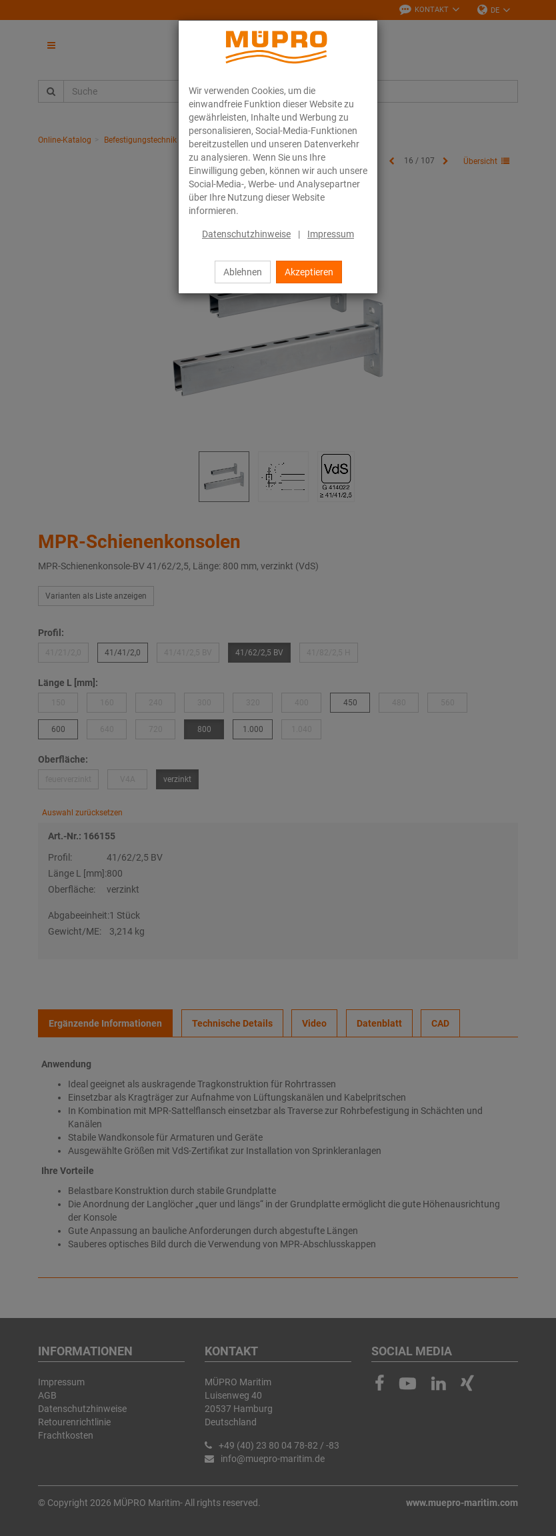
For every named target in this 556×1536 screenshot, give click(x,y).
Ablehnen (242, 272)
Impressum (330, 234)
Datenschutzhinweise (246, 234)
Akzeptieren (309, 272)
